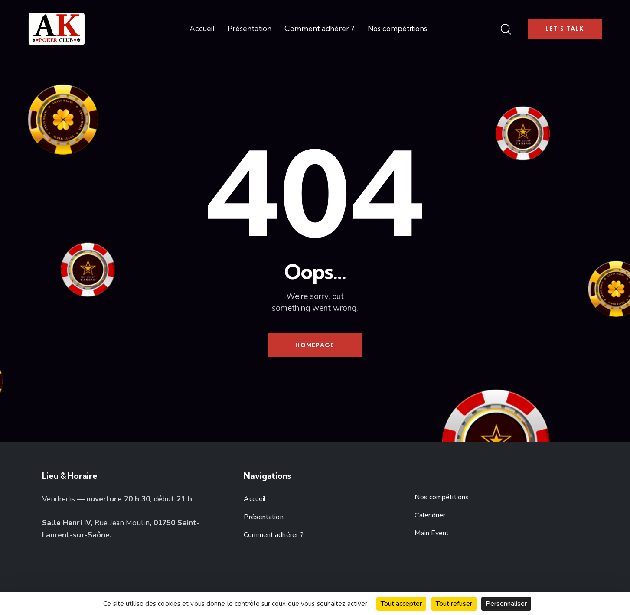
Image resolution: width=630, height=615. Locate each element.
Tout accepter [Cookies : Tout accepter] (401, 603)
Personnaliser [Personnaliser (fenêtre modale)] (506, 603)
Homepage (314, 345)
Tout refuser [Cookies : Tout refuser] (454, 603)
